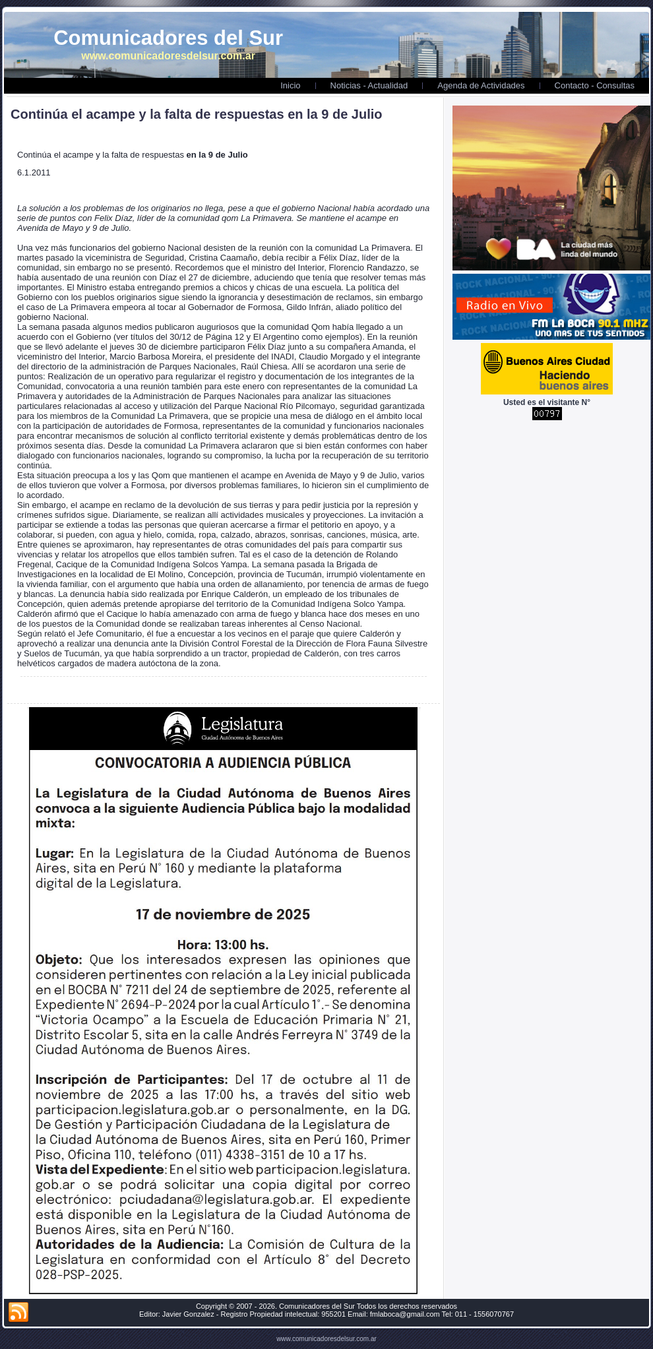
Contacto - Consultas (595, 85)
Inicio (290, 85)
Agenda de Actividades (480, 85)
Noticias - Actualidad (369, 85)
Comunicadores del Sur (168, 37)
